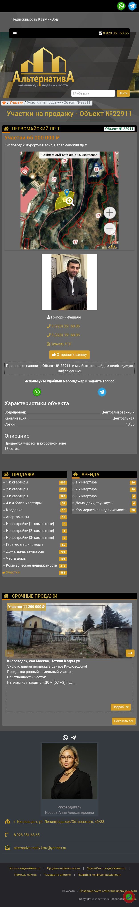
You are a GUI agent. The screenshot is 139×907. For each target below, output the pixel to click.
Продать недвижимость (63, 868)
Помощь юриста (25, 874)
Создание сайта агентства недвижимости (108, 891)
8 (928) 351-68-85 (63, 326)
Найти (123, 93)
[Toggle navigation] (13, 33)
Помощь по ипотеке (57, 874)
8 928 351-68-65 (116, 33)
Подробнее (121, 707)
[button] (69, 198)
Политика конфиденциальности (99, 874)
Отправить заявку (69, 354)
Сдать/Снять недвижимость (106, 868)
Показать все (124, 721)
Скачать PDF (59, 344)
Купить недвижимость (25, 868)
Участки (16, 103)
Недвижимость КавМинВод (35, 19)
